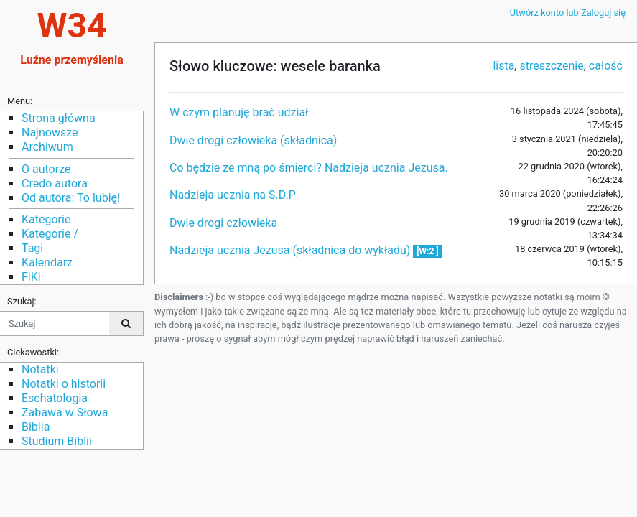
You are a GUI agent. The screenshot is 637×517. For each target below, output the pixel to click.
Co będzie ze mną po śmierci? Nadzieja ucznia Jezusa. (308, 167)
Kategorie (46, 219)
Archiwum (47, 147)
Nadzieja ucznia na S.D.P (232, 195)
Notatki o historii (64, 384)
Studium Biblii (57, 441)
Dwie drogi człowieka (223, 223)
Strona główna (59, 118)
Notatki (40, 369)
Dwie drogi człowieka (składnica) (253, 140)
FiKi (31, 277)
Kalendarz (47, 262)
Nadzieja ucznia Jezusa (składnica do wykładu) (291, 250)
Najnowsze (50, 132)
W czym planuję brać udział (238, 112)
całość (606, 66)
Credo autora (55, 183)
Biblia (36, 427)
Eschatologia (55, 398)
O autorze (46, 169)
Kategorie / (50, 234)
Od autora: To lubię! (71, 198)
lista (503, 66)
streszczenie (551, 66)
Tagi (32, 248)
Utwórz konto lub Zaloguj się (568, 12)
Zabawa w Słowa (65, 412)
